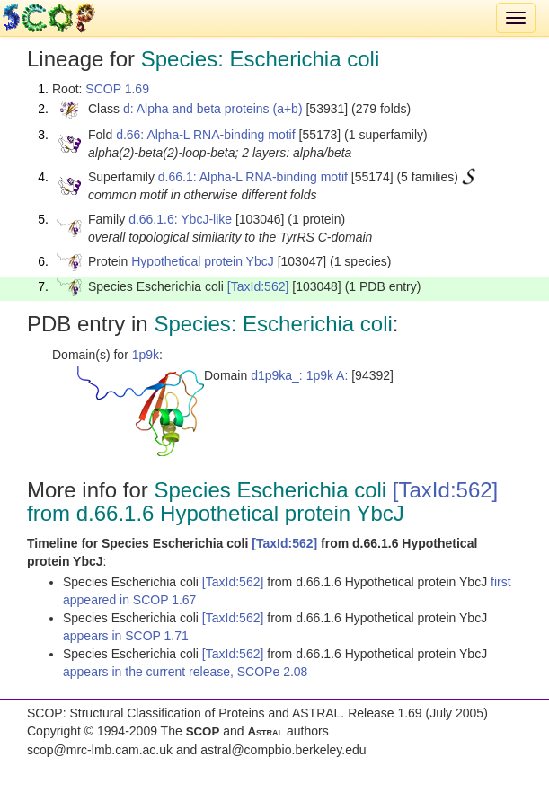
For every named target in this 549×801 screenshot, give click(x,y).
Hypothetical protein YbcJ (202, 261)
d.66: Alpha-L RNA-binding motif (205, 135)
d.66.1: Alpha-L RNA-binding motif (253, 177)
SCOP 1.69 (117, 89)
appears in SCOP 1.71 (126, 636)
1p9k (145, 355)
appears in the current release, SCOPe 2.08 (185, 672)
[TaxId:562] (258, 286)
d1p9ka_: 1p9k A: (299, 375)
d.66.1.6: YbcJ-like (180, 219)
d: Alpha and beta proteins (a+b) (213, 108)
